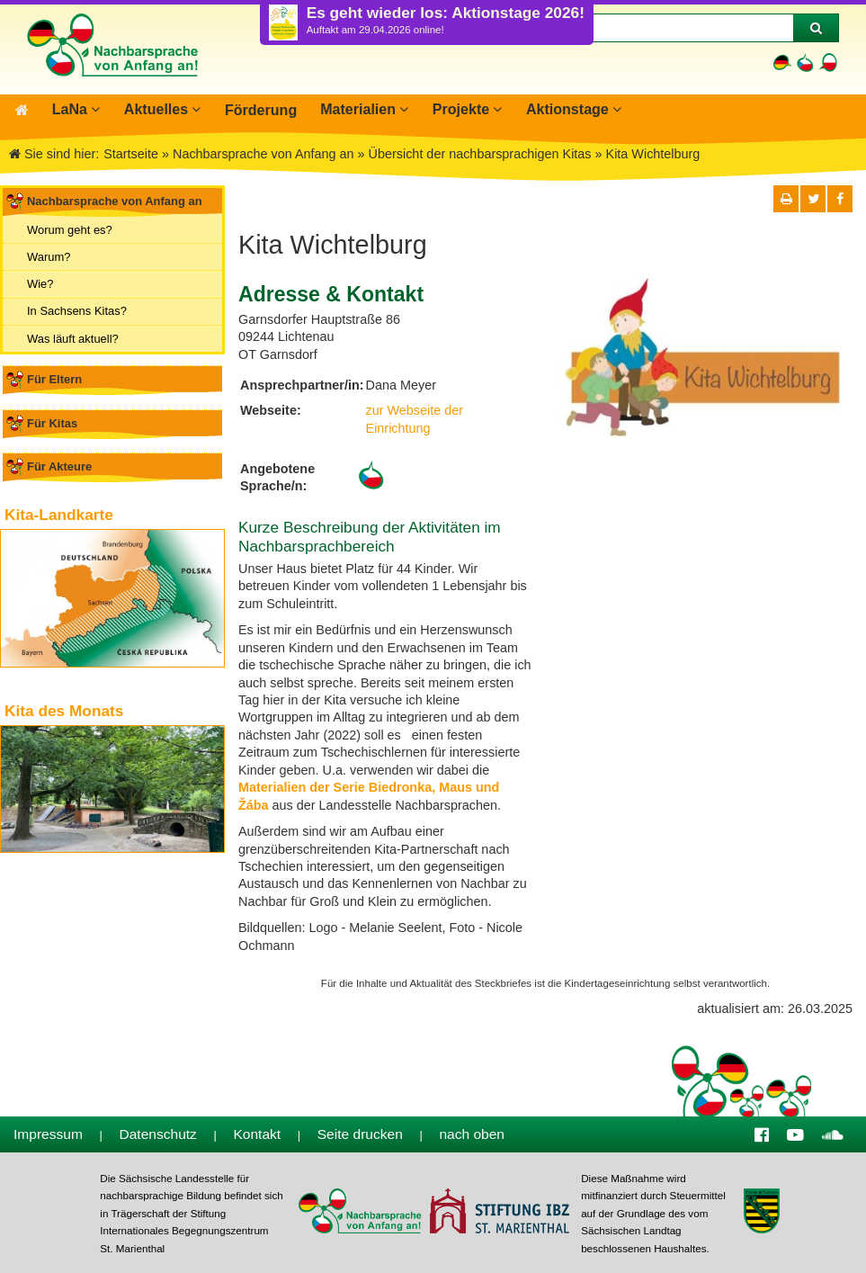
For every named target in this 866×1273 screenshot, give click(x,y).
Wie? (40, 283)
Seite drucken (360, 1133)
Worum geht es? (69, 229)
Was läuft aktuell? (73, 337)
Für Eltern (54, 378)
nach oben (471, 1133)
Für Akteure (59, 465)
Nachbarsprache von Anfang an (114, 200)
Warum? (48, 256)
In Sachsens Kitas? (77, 310)
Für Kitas (52, 422)
